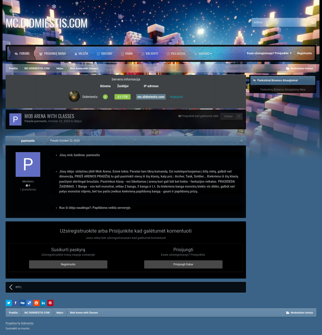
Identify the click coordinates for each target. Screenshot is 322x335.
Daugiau (205, 53)
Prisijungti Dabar (183, 264)
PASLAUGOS (177, 53)
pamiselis (40, 121)
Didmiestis (27, 323)
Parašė (65, 140)
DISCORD (106, 53)
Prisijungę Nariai (54, 53)
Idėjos (78, 121)
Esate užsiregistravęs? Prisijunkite (269, 53)
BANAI (129, 53)
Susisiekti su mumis (18, 328)
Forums (24, 53)
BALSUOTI (151, 53)
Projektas (11, 323)
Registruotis (304, 53)
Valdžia (83, 53)
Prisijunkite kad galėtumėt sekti (200, 116)
